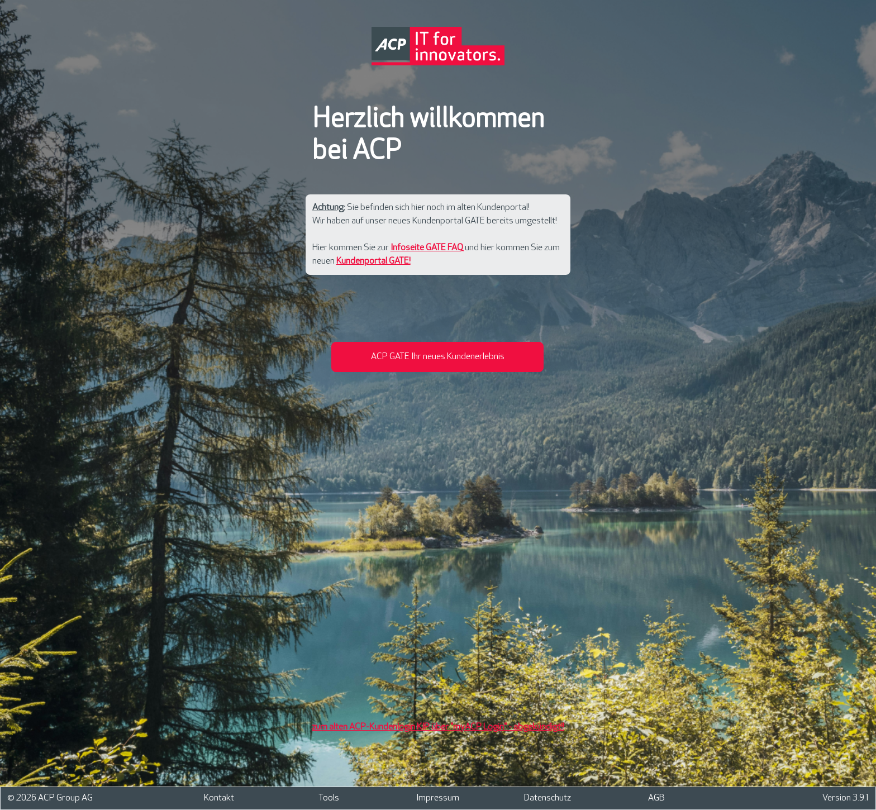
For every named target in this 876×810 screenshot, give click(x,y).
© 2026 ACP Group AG (50, 798)
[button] (437, 357)
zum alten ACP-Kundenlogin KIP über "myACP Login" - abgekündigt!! (438, 727)
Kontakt (219, 798)
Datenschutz (547, 798)
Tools (328, 798)
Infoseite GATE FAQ (427, 247)
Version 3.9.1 (845, 798)
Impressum (437, 798)
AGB (656, 798)
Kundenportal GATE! (373, 261)
